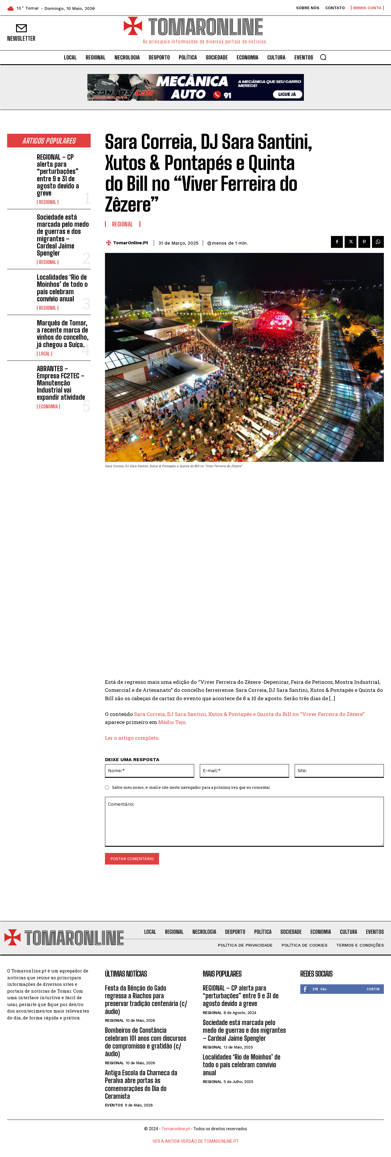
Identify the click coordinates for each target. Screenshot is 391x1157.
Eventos (114, 1105)
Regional (47, 202)
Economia (48, 406)
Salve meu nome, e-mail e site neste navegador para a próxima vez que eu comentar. (191, 787)
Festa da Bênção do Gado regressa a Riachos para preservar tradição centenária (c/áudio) (146, 1000)
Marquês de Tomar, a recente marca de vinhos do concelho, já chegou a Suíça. (63, 334)
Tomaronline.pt (175, 1129)
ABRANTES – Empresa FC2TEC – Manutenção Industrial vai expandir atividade (61, 383)
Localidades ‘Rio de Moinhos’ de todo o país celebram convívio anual (62, 288)
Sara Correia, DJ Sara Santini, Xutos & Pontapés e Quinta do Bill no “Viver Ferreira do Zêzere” (249, 714)
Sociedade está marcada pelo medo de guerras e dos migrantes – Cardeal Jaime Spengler (63, 235)
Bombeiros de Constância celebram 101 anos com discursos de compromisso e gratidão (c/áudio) (145, 1042)
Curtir (373, 989)
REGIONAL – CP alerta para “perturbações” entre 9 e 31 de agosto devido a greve (58, 175)
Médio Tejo (172, 722)
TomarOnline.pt (130, 242)
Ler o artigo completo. (132, 738)
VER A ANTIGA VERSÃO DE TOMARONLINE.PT (196, 1141)
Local (44, 353)
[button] (323, 57)
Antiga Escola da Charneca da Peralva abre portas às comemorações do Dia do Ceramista (141, 1084)
